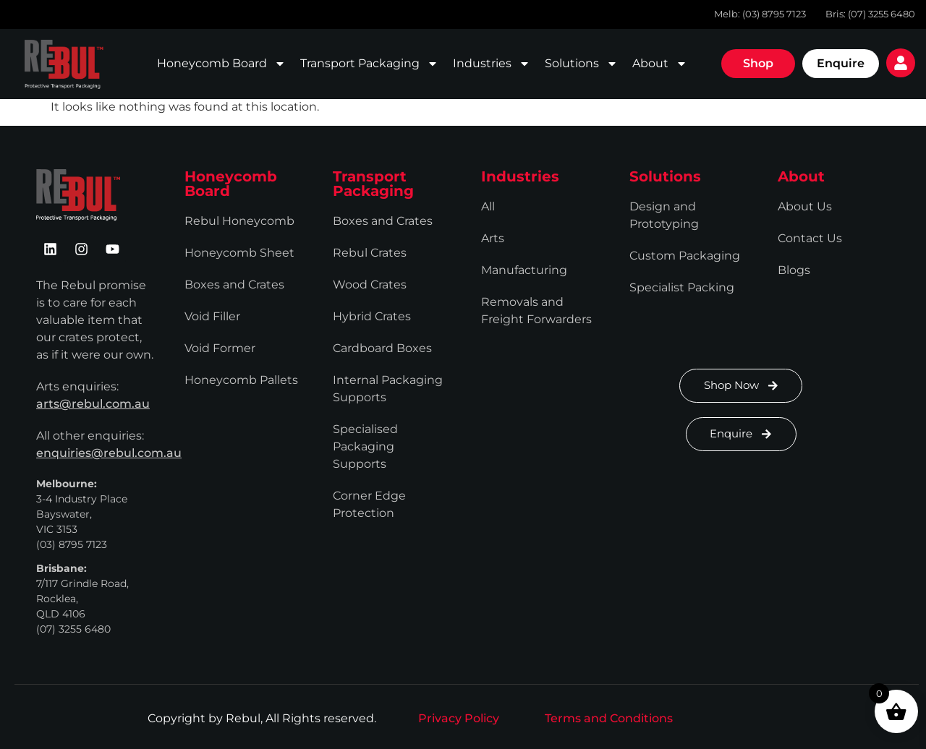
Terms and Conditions (609, 718)
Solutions (581, 64)
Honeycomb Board (221, 64)
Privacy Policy (458, 718)
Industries (491, 64)
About (659, 64)
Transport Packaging (369, 64)
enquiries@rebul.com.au (109, 453)
